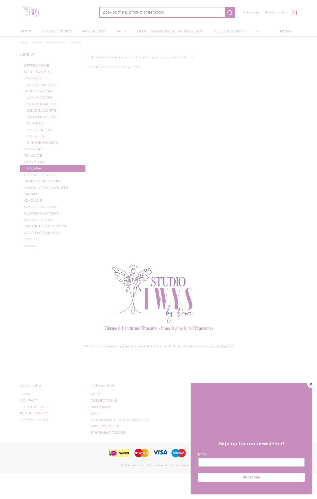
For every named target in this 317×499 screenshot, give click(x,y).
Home (24, 42)
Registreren (276, 12)
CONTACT (28, 400)
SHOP (25, 31)
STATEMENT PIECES (108, 432)
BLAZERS (35, 123)
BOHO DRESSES (42, 84)
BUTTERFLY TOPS (39, 219)
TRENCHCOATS (40, 129)
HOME (286, 31)
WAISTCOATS (55, 42)
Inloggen (252, 12)
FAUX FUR (36, 136)
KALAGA (75, 42)
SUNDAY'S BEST (229, 31)
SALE (121, 31)
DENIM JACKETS (42, 110)
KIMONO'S (33, 200)
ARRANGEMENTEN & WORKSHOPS (169, 31)
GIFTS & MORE (36, 65)
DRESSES (32, 78)
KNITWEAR (33, 149)
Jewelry (30, 245)
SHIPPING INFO (34, 406)
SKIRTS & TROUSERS (42, 181)
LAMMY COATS (39, 97)
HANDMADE (94, 31)
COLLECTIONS (56, 31)
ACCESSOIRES (37, 71)
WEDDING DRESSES (42, 232)
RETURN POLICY (34, 413)
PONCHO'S (33, 155)
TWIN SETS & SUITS (41, 207)
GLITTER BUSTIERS (41, 213)
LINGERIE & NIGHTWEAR (45, 226)
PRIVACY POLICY (34, 419)
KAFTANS (32, 194)
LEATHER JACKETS (43, 104)
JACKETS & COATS (39, 91)
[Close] (311, 384)
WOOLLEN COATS (42, 117)
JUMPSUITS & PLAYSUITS (46, 187)
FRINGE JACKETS (42, 142)
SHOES (30, 239)
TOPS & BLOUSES (39, 174)
